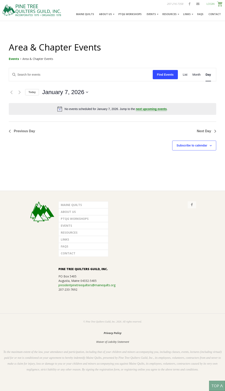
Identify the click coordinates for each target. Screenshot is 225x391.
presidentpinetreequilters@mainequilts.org (86, 285)
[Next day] (19, 92)
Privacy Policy (113, 333)
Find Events (165, 74)
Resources (169, 14)
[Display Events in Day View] (208, 74)
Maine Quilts (85, 14)
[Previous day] (11, 92)
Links (187, 14)
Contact (214, 14)
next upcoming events (151, 109)
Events (151, 14)
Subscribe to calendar (192, 145)
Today (32, 92)
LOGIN (211, 4)
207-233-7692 (67, 289)
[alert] (112, 109)
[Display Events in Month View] (196, 74)
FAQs (200, 14)
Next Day (206, 131)
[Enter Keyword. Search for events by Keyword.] (81, 74)
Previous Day (22, 131)
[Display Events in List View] (185, 74)
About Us (105, 14)
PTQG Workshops (130, 14)
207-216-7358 (175, 4)
